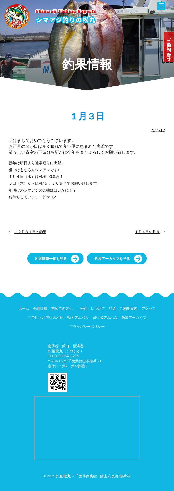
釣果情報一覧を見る (51, 258)
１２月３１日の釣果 (30, 231)
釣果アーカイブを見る (112, 258)
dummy (169, 47)
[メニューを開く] (161, 6)
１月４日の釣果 (147, 231)
